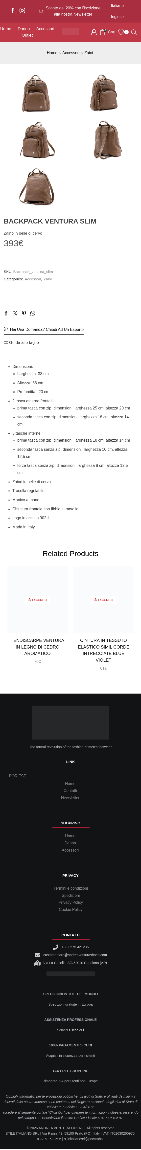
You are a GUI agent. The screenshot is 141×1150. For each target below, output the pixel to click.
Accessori (45, 28)
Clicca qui (76, 1031)
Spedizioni (71, 896)
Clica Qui (56, 1113)
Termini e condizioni (70, 889)
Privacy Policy (70, 903)
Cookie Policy (71, 910)
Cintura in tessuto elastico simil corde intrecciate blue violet (103, 650)
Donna (24, 28)
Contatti (70, 791)
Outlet (27, 35)
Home (52, 53)
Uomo (5, 28)
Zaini (88, 53)
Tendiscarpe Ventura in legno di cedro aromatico (37, 647)
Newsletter (70, 798)
